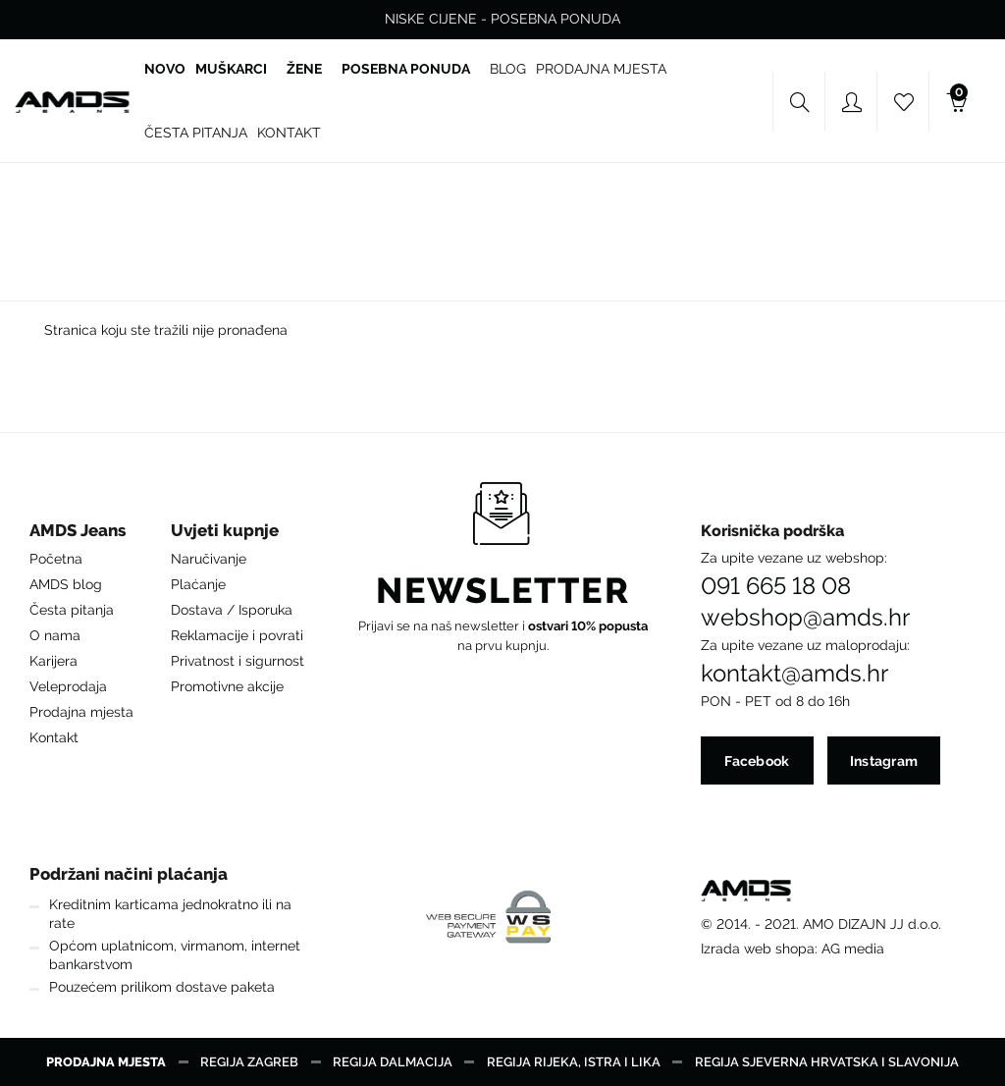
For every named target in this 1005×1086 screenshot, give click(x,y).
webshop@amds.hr (805, 617)
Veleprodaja (68, 686)
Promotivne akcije (227, 686)
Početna (55, 559)
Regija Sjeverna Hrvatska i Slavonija (827, 1062)
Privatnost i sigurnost (237, 661)
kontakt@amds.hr (794, 673)
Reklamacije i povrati (237, 635)
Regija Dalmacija (392, 1062)
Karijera (53, 661)
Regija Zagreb (249, 1062)
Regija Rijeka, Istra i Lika (574, 1062)
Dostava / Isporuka (231, 610)
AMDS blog (65, 584)
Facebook (756, 761)
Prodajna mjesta (81, 712)
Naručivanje (208, 559)
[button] (81, 535)
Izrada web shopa (758, 948)
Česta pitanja (71, 610)
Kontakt (54, 737)
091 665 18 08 (776, 586)
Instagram (884, 761)
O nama (54, 635)
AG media (852, 948)
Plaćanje (198, 584)
